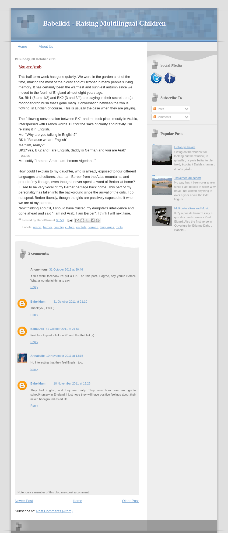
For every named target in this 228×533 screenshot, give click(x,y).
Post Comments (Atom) (54, 511)
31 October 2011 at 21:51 (62, 328)
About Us (46, 46)
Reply (34, 287)
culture (69, 227)
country (59, 227)
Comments (162, 117)
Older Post (130, 501)
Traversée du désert (187, 177)
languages (107, 227)
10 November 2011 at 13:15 (64, 355)
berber (47, 227)
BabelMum (37, 301)
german (93, 227)
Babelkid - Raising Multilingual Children (104, 23)
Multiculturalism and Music (191, 208)
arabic (37, 227)
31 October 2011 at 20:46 (66, 269)
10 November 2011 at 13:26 (72, 383)
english (81, 227)
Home (22, 46)
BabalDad (37, 328)
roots (119, 227)
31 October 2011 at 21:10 (70, 301)
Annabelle (37, 355)
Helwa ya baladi (184, 147)
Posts (158, 108)
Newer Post (24, 501)
